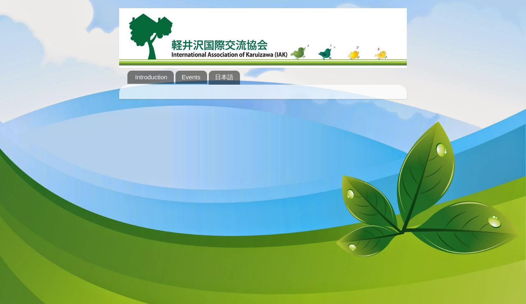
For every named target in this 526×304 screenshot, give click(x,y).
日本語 (224, 77)
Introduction (151, 77)
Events (191, 77)
